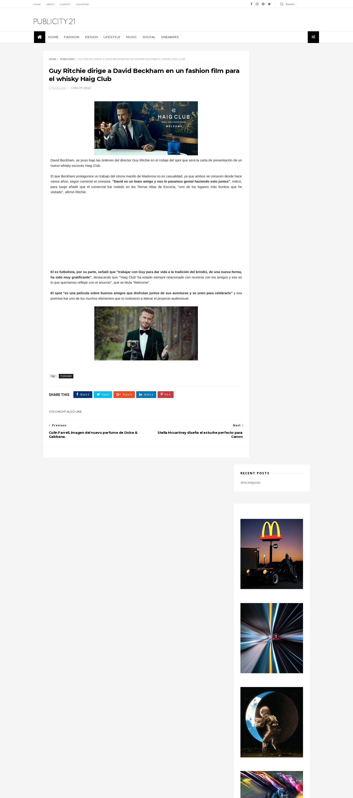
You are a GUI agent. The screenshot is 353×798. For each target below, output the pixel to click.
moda (177, 733)
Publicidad (71, 64)
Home (50, 4)
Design (104, 40)
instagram (264, 663)
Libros (163, 733)
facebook (264, 654)
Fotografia (193, 726)
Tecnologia (146, 746)
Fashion (85, 40)
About (64, 4)
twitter (264, 672)
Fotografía (145, 733)
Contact (79, 4)
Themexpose (70, 792)
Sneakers (183, 40)
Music (144, 40)
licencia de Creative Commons (105, 747)
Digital (162, 40)
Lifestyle (125, 40)
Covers (143, 726)
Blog (57, 747)
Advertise (96, 4)
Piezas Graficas (148, 739)
